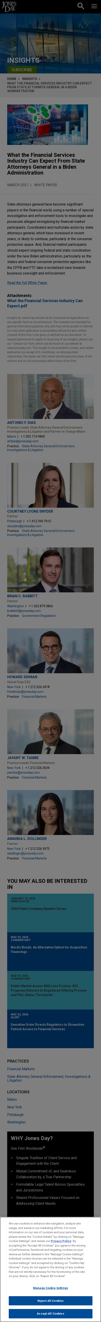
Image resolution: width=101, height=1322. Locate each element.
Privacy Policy (61, 1245)
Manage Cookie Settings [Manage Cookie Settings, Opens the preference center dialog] (50, 1292)
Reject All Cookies (50, 1304)
